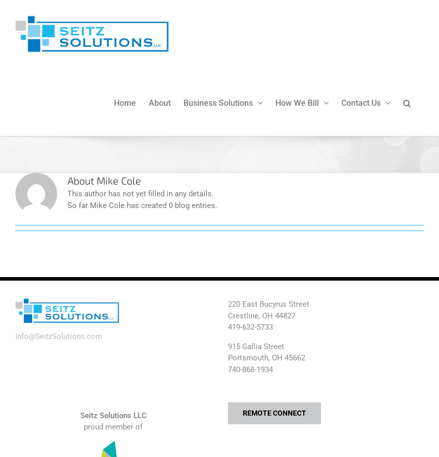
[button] (407, 102)
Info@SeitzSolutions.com (58, 336)
